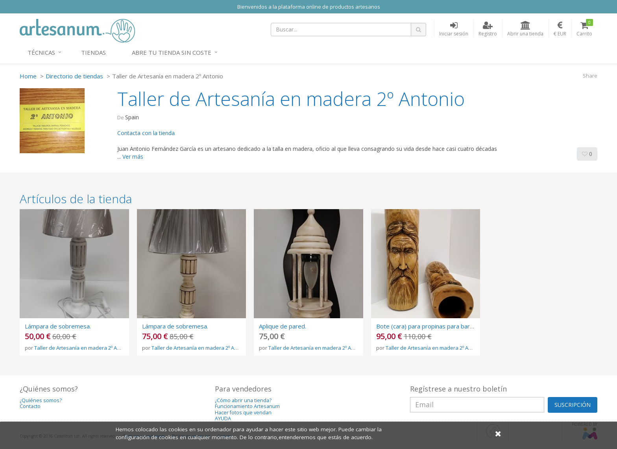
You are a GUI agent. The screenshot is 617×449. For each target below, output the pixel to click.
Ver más (132, 156)
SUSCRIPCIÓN (572, 404)
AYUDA (223, 418)
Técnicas (41, 52)
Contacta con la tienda (146, 133)
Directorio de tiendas (74, 76)
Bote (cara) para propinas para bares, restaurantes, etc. (452, 326)
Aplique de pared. (282, 326)
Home (28, 76)
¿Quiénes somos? (41, 400)
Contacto (30, 406)
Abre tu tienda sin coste (171, 52)
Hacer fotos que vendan (243, 412)
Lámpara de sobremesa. (58, 326)
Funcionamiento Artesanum (247, 406)
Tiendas (93, 52)
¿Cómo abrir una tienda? (243, 400)
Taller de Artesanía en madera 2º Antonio (83, 347)
